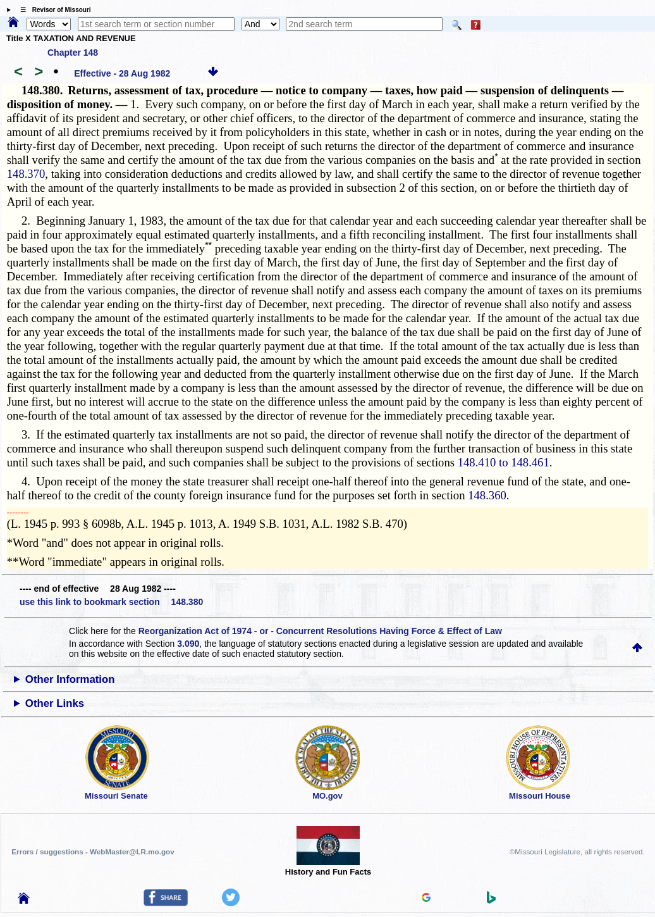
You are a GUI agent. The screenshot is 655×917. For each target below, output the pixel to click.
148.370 (26, 173)
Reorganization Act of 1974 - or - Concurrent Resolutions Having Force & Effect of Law (320, 631)
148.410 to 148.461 (503, 462)
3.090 (188, 644)
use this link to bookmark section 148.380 (111, 602)
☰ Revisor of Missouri (52, 9)
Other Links (54, 703)
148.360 (487, 495)
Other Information (70, 679)
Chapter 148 (72, 52)
